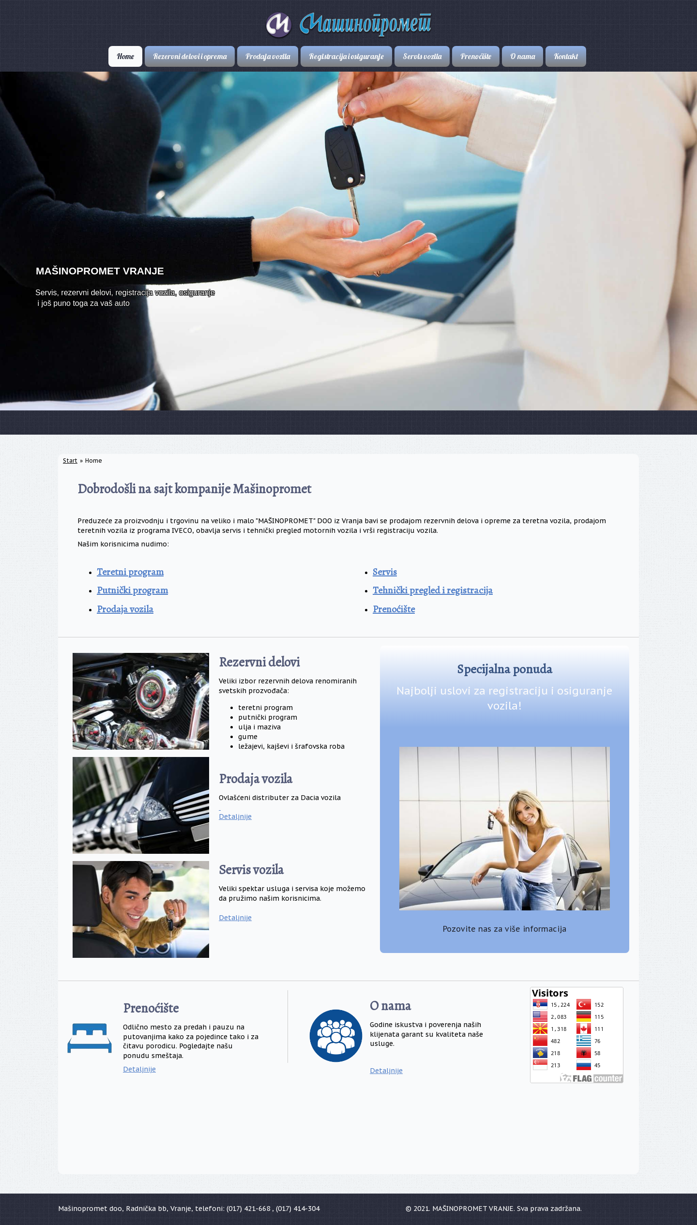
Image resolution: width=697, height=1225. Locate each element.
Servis (385, 571)
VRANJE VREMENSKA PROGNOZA (348, 1135)
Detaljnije (235, 816)
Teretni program (130, 571)
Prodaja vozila (125, 609)
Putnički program (132, 590)
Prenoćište (394, 609)
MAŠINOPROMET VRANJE (100, 270)
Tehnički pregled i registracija (433, 590)
